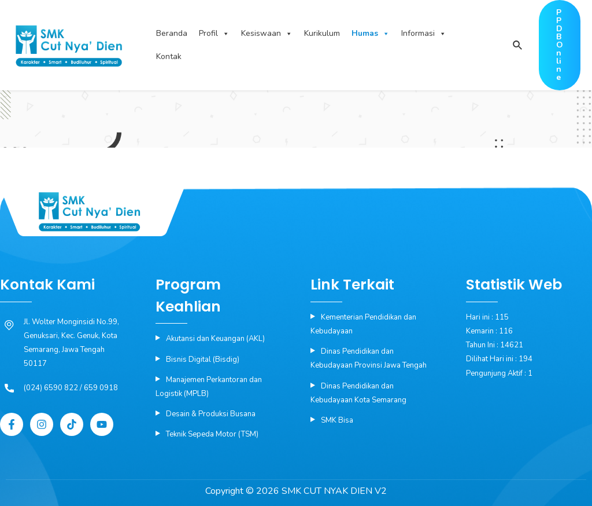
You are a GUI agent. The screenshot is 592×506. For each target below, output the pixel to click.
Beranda (171, 33)
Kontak (169, 56)
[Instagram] (41, 424)
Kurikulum (322, 33)
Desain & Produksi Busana (211, 414)
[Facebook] (11, 424)
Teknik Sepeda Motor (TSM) (212, 434)
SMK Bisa (337, 420)
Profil (214, 33)
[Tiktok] (71, 424)
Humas (371, 33)
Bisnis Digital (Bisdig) (202, 359)
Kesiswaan (267, 33)
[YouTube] (101, 424)
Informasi (423, 33)
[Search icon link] (517, 46)
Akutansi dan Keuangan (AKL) (215, 338)
